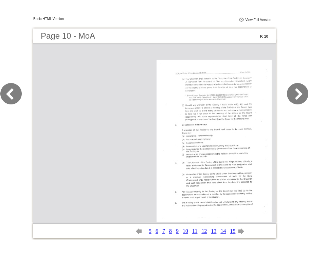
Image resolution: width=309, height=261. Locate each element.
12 (204, 231)
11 (194, 231)
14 (223, 231)
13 (213, 231)
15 (232, 231)
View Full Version (258, 20)
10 (185, 231)
